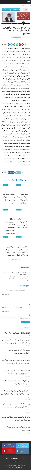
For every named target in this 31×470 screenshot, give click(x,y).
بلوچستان (19, 184)
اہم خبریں (5, 184)
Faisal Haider (19, 467)
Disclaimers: (22, 458)
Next (23, 437)
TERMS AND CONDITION (12, 458)
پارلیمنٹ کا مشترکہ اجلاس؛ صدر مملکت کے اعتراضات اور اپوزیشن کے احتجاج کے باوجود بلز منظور (16, 407)
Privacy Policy (15, 461)
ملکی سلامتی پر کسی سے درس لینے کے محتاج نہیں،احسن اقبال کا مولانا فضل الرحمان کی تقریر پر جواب (15, 394)
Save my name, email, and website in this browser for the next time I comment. (16, 317)
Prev (19, 437)
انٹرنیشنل (5, 209)
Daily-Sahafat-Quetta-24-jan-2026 (17, 333)
